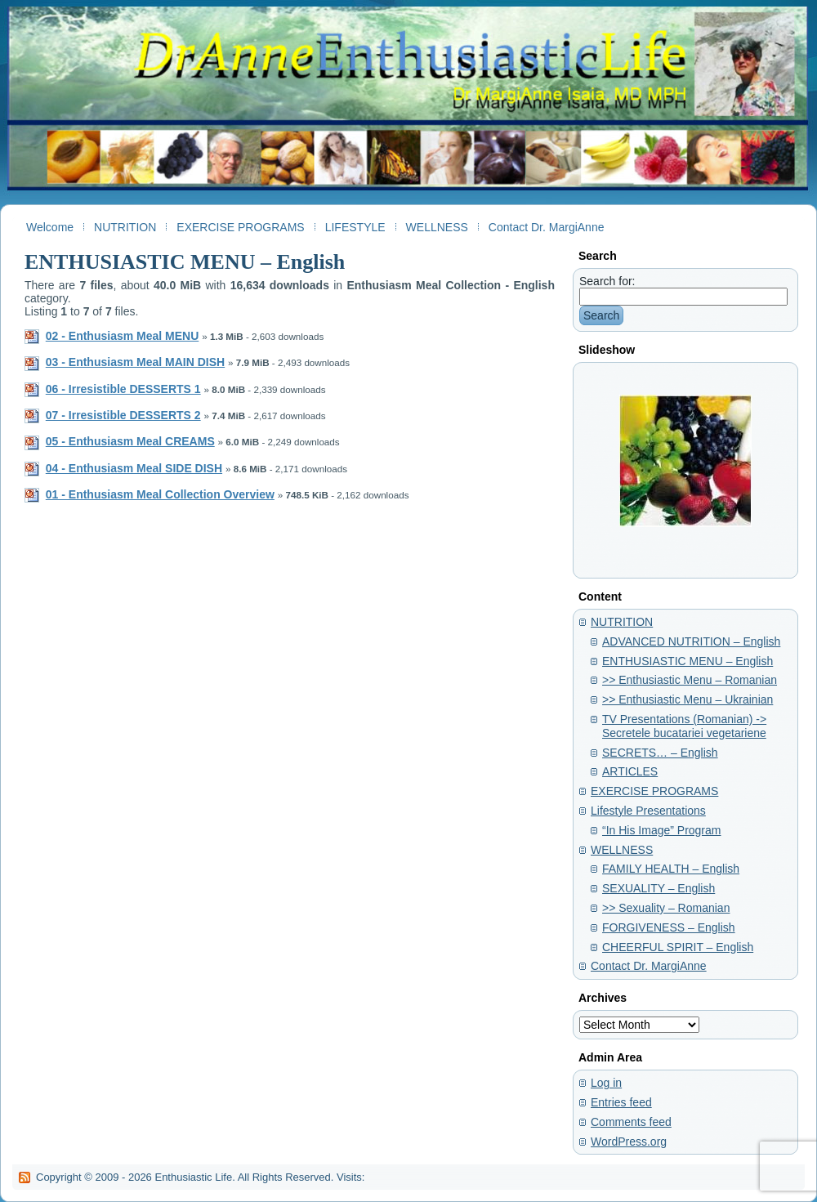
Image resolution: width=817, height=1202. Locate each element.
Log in (606, 1082)
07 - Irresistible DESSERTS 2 (123, 415)
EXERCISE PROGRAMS (654, 791)
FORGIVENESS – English (668, 927)
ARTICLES (630, 771)
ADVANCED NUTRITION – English (691, 641)
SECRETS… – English (660, 752)
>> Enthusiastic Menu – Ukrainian (687, 699)
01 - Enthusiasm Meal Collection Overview (160, 494)
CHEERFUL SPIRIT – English (677, 947)
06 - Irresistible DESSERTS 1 (123, 388)
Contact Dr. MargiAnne (649, 965)
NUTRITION (622, 621)
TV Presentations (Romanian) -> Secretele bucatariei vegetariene (684, 726)
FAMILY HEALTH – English (670, 868)
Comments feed (631, 1121)
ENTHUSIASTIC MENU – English (185, 262)
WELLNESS (622, 849)
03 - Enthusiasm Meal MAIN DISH (135, 362)
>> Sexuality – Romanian (666, 907)
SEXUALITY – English (658, 888)
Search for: (607, 281)
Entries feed (621, 1102)
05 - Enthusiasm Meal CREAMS (130, 441)
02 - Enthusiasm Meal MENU (122, 335)
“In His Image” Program (661, 830)
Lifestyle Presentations (648, 810)
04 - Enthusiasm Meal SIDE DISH (134, 468)
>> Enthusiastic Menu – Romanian (689, 679)
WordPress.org (629, 1141)
